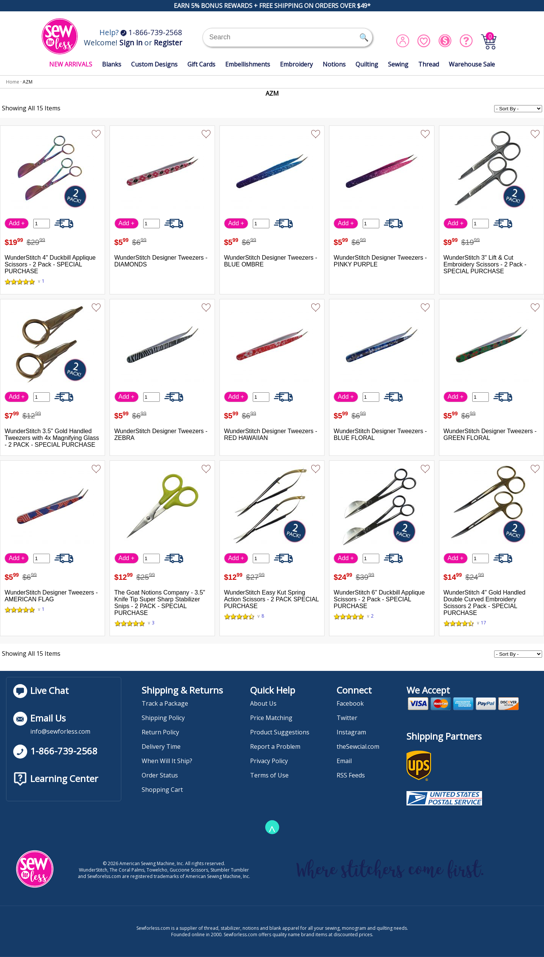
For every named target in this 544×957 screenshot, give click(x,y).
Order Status (160, 775)
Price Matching (271, 718)
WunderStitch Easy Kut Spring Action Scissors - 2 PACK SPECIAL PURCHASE (271, 599)
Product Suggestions (279, 732)
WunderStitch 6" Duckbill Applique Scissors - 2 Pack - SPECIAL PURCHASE (379, 599)
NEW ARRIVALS (70, 64)
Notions (334, 64)
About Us (263, 703)
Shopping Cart (162, 789)
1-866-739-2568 (151, 32)
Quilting (366, 64)
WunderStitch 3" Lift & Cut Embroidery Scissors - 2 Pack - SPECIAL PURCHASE (485, 264)
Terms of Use (269, 775)
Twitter (347, 718)
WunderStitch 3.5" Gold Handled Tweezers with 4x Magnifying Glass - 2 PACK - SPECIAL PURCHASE (52, 438)
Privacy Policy (269, 761)
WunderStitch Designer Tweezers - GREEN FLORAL (490, 434)
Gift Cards (201, 64)
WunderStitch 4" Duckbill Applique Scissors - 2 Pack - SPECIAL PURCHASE (50, 264)
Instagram (351, 732)
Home (12, 82)
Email (344, 761)
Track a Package (165, 703)
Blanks (111, 64)
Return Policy (160, 732)
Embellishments (247, 64)
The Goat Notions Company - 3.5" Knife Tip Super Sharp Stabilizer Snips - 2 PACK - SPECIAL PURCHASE (159, 602)
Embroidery (296, 64)
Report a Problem (275, 746)
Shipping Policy (163, 718)
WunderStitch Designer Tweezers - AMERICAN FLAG (51, 595)
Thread (428, 64)
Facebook (350, 703)
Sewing (398, 64)
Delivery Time (161, 746)
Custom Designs (154, 64)
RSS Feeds (351, 775)
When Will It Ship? (167, 761)
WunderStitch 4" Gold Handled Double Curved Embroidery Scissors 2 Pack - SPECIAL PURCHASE (484, 602)
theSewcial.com (358, 746)
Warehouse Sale (472, 64)
